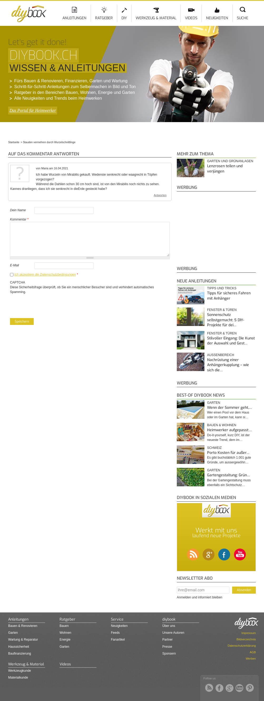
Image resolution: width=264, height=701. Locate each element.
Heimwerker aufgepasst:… (229, 430)
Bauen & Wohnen (221, 425)
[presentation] (50, 304)
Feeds (115, 633)
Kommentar (19, 219)
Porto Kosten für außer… (228, 452)
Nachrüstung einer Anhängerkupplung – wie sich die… (228, 365)
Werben (251, 658)
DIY (124, 18)
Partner (167, 639)
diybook (168, 619)
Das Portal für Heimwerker (32, 110)
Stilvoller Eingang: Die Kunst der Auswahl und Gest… (231, 341)
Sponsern (169, 653)
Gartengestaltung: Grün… (228, 475)
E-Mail (14, 265)
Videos (191, 18)
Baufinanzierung (19, 653)
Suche (242, 18)
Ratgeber (104, 18)
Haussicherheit (18, 647)
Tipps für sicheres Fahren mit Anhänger (229, 296)
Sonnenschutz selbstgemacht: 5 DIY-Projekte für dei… (225, 320)
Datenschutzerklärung (242, 645)
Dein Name (18, 210)
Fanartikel (118, 639)
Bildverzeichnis (246, 639)
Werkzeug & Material (156, 18)
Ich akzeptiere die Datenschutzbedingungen (45, 274)
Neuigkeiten (217, 18)
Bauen (64, 626)
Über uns (168, 626)
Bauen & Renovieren (22, 626)
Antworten (160, 195)
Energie (65, 639)
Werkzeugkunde (19, 671)
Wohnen (65, 633)
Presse (167, 647)
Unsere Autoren (173, 633)
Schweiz (214, 448)
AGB (253, 652)
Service (117, 619)
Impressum (249, 633)
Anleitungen (74, 18)
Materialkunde (18, 677)
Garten (213, 403)
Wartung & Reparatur (23, 639)
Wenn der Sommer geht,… (229, 407)
